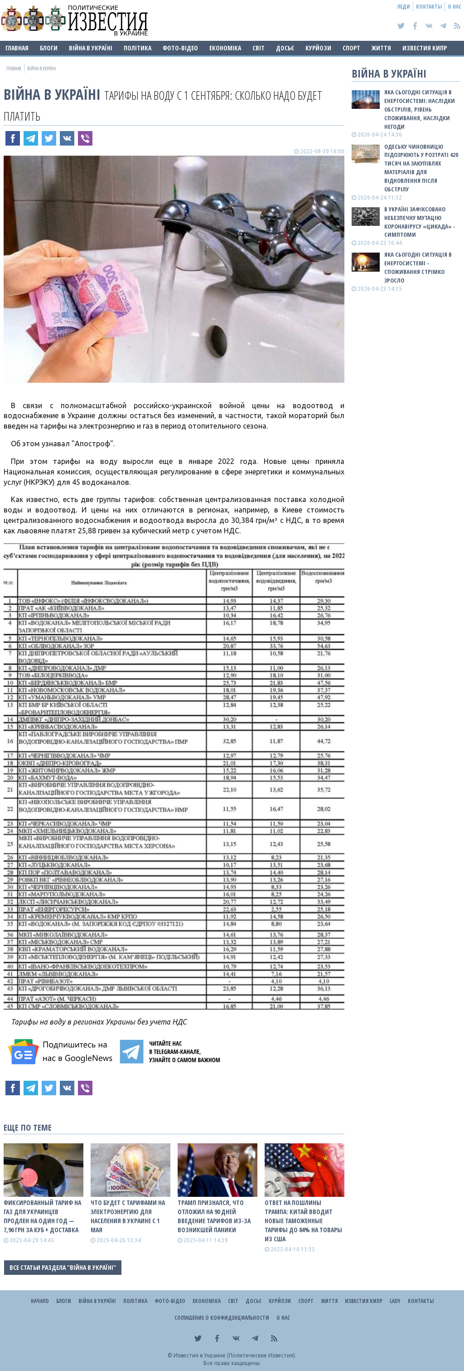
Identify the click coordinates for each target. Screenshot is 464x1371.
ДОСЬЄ (285, 48)
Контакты (429, 6)
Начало (40, 1301)
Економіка (225, 48)
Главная (17, 48)
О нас (454, 6)
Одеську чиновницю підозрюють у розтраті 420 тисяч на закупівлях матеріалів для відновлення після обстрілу (421, 167)
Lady (395, 1301)
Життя (381, 48)
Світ (258, 48)
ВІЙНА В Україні (90, 48)
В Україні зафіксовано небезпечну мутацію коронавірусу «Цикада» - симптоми (419, 222)
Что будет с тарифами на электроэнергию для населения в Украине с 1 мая (128, 1216)
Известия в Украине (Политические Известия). (235, 1355)
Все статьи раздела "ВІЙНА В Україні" (63, 1267)
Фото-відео (180, 48)
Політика (137, 48)
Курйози (318, 48)
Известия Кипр (424, 48)
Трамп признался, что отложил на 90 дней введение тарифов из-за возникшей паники (214, 1216)
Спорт (351, 48)
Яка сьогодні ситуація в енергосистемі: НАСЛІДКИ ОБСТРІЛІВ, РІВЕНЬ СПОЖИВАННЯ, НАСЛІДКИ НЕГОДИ (419, 109)
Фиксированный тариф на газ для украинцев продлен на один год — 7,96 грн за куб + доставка (42, 1216)
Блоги (49, 48)
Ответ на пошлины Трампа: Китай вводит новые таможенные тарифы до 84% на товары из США (303, 1220)
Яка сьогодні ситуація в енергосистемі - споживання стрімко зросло (418, 267)
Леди (403, 6)
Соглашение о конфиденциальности (221, 1318)
